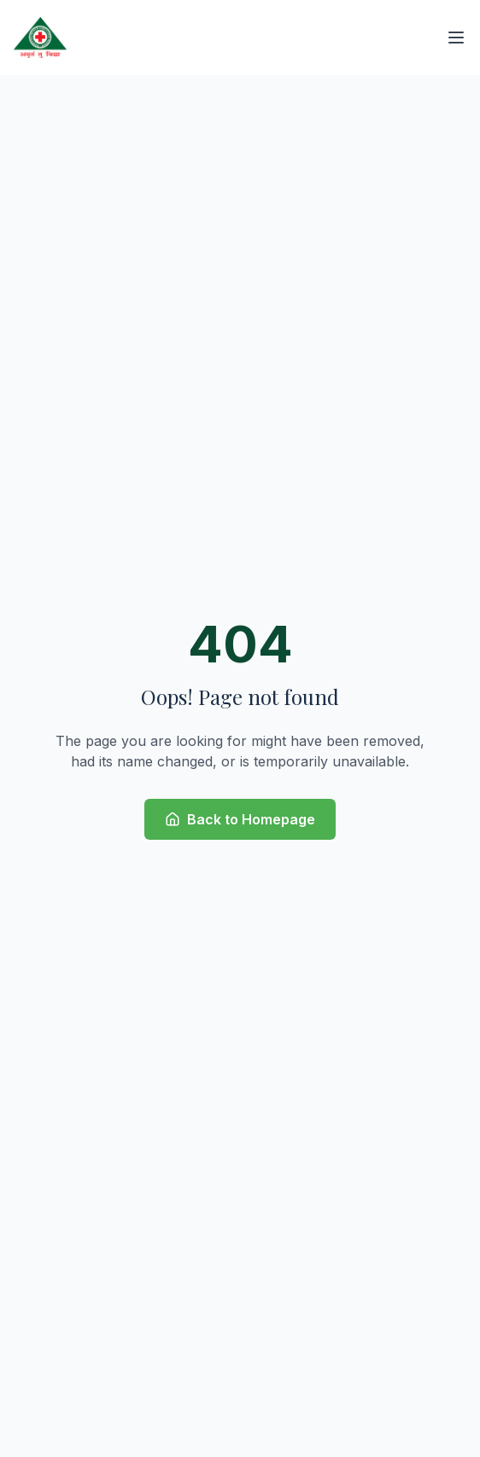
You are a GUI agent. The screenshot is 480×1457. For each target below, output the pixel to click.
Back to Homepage (240, 819)
